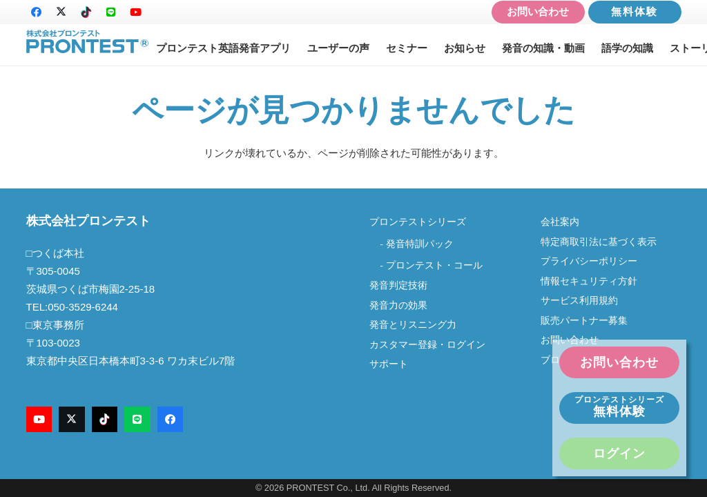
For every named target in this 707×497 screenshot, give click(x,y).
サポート (388, 364)
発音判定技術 (398, 285)
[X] (61, 12)
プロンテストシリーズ (417, 222)
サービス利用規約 (579, 300)
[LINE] (111, 12)
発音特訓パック (420, 244)
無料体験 (634, 11)
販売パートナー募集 (584, 320)
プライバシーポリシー (589, 261)
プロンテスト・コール (434, 265)
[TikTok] (86, 12)
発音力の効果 (398, 305)
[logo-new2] (87, 42)
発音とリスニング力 (412, 325)
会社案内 (565, 222)
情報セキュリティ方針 (589, 281)
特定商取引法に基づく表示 (599, 242)
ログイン (619, 453)
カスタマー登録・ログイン (427, 345)
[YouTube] (136, 12)
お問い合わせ (538, 11)
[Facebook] (36, 12)
